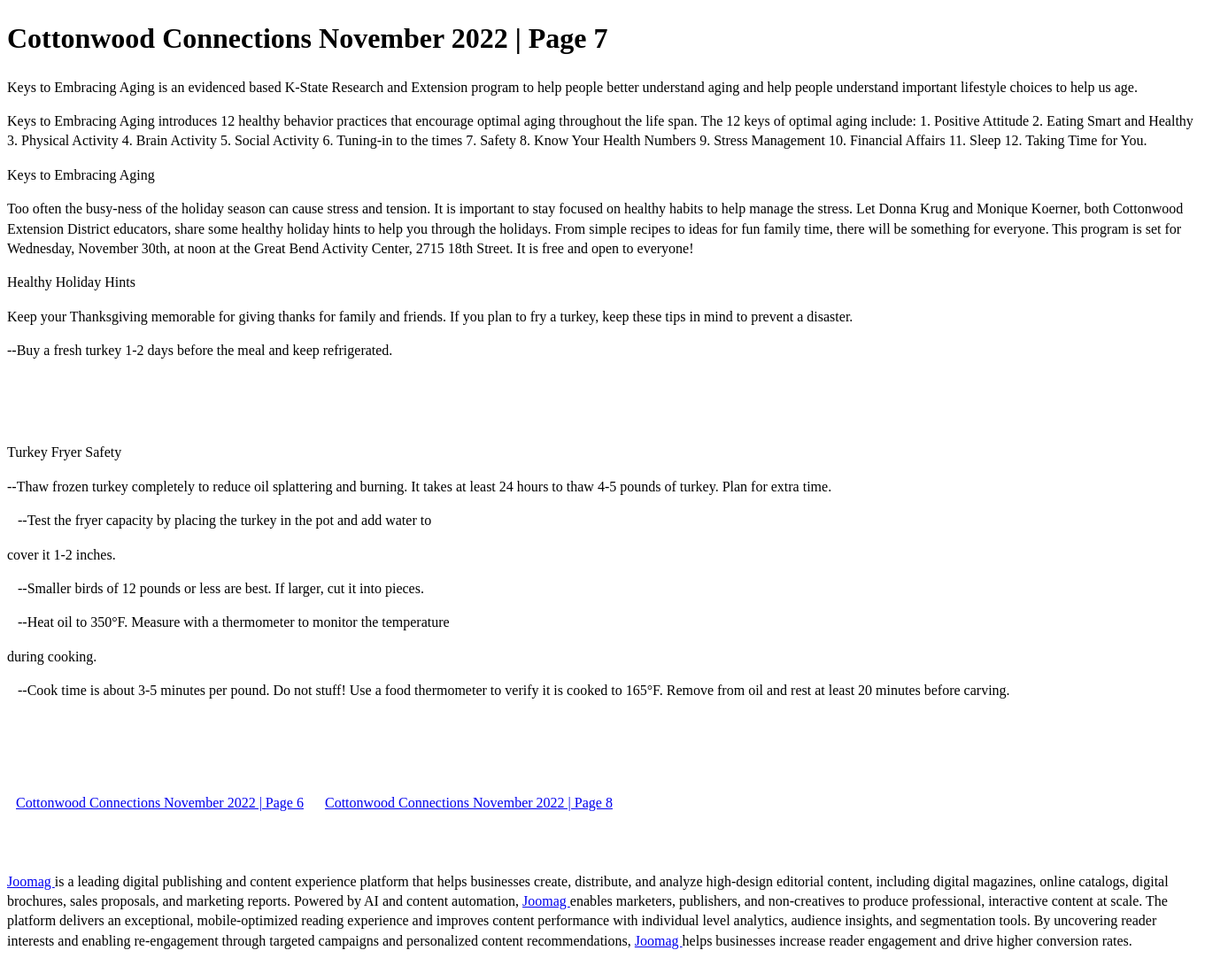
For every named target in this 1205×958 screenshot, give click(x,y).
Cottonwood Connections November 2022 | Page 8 (469, 802)
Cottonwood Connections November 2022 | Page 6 (160, 802)
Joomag (31, 881)
